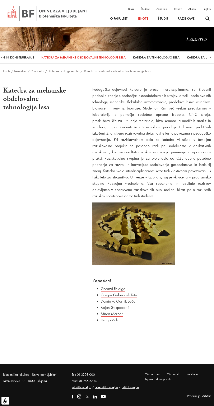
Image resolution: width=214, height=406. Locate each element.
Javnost (178, 9)
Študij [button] (163, 18)
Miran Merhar (112, 313)
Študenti (145, 9)
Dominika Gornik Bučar (119, 301)
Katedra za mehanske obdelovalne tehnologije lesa (83, 57)
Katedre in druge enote (64, 71)
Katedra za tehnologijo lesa (156, 57)
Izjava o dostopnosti (158, 379)
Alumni (192, 9)
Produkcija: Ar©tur (199, 396)
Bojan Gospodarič (115, 307)
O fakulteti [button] (119, 18)
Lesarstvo (20, 71)
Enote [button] (143, 18)
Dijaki (131, 9)
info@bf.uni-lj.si (81, 387)
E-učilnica (192, 374)
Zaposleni (162, 9)
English (207, 9)
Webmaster (152, 374)
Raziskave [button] (186, 18)
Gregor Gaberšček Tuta (119, 295)
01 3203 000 (86, 374)
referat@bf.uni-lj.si (106, 387)
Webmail (172, 374)
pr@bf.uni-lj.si (130, 387)
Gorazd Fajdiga (113, 288)
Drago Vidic (110, 320)
